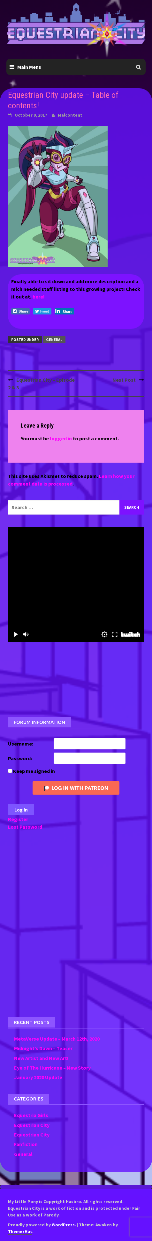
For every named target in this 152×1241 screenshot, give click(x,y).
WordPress (63, 1225)
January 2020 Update (38, 1077)
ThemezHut (20, 1231)
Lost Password (25, 827)
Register (18, 819)
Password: (20, 758)
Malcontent (70, 115)
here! (39, 296)
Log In (21, 810)
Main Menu (29, 67)
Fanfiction (26, 1144)
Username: (20, 743)
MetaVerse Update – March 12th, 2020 (57, 1038)
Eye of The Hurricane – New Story (52, 1067)
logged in (61, 438)
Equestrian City (31, 1125)
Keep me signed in (34, 771)
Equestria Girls (31, 1115)
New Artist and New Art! (41, 1058)
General (54, 339)
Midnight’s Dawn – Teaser (43, 1048)
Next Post (124, 380)
